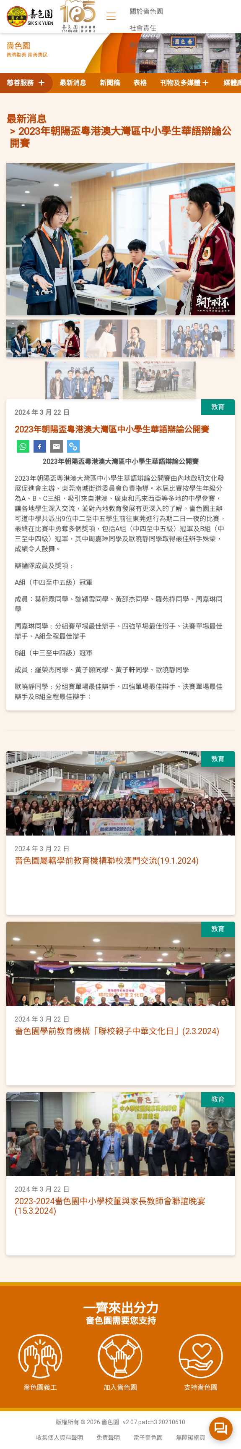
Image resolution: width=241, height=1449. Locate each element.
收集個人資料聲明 (59, 1437)
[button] (23, 239)
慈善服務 (26, 83)
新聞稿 (110, 83)
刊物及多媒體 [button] (180, 83)
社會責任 (143, 28)
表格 (140, 83)
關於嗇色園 (146, 12)
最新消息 (73, 83)
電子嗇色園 (148, 1437)
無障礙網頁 (190, 1437)
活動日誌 (143, 62)
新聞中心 (143, 45)
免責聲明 (108, 1437)
